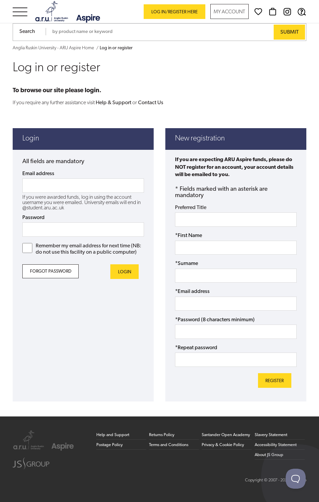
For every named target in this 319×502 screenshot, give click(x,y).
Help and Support (112, 435)
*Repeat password (196, 348)
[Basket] (272, 11)
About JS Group (269, 455)
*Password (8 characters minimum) (215, 320)
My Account (229, 12)
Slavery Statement (271, 435)
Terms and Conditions (168, 445)
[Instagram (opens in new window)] (287, 11)
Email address (38, 173)
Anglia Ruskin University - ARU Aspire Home (53, 48)
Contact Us (150, 103)
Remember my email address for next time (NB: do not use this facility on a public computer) (81, 249)
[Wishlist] (258, 11)
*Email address (192, 291)
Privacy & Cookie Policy (223, 445)
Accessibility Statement (276, 445)
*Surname (186, 263)
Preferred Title (190, 207)
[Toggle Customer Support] (296, 479)
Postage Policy (109, 445)
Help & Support (113, 103)
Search (27, 31)
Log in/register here (174, 12)
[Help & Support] (301, 11)
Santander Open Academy (226, 435)
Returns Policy (161, 435)
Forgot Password (50, 271)
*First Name (188, 235)
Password (33, 217)
